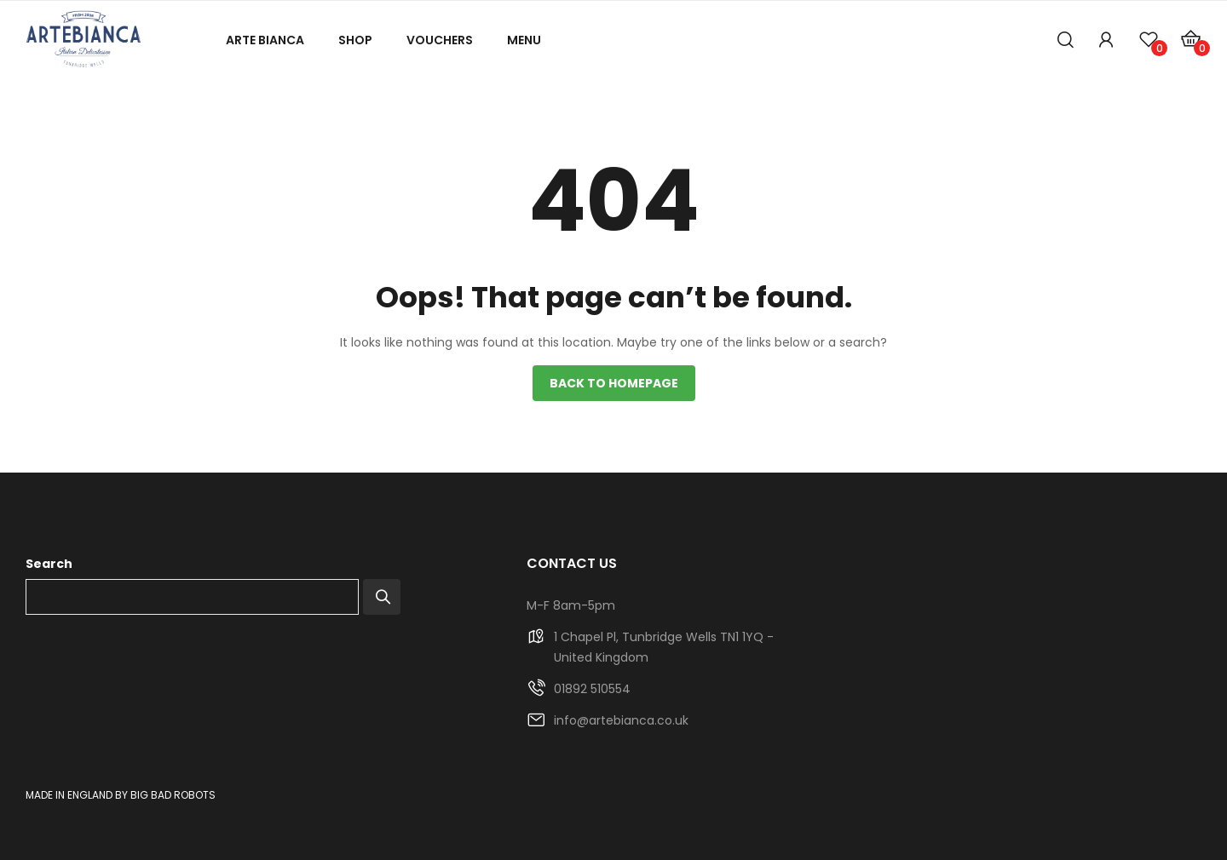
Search (49, 563)
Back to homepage (614, 383)
